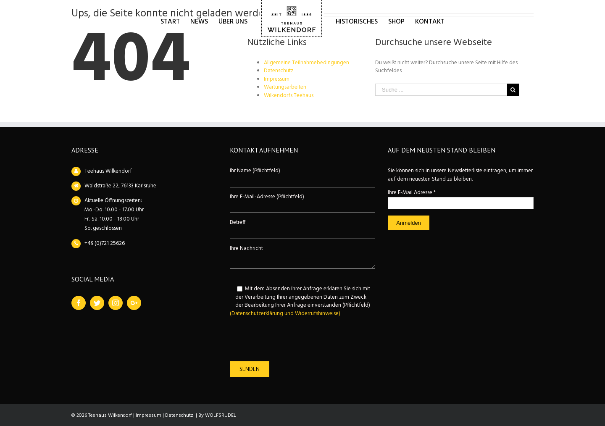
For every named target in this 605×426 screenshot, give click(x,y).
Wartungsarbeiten (285, 87)
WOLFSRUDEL (220, 415)
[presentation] (294, 339)
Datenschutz (278, 70)
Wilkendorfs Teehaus (288, 95)
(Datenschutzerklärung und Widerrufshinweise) (285, 313)
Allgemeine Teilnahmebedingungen (306, 62)
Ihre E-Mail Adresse (412, 192)
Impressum (276, 79)
